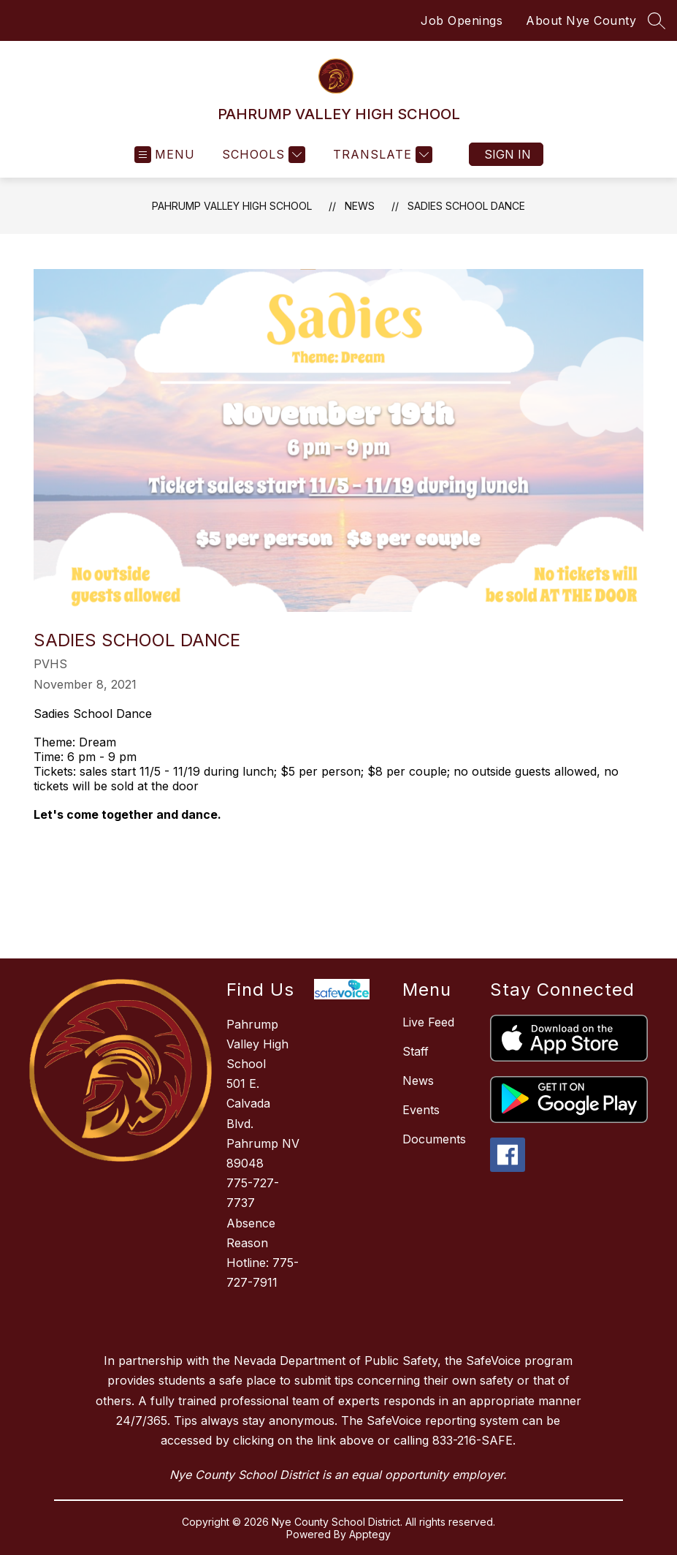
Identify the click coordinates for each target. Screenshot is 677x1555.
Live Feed (428, 1022)
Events (421, 1109)
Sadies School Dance (466, 206)
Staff (415, 1051)
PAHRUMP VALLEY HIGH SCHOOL (232, 206)
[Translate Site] (380, 154)
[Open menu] (164, 154)
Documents (434, 1139)
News (360, 206)
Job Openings (461, 20)
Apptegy (370, 1534)
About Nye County (581, 20)
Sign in (507, 154)
